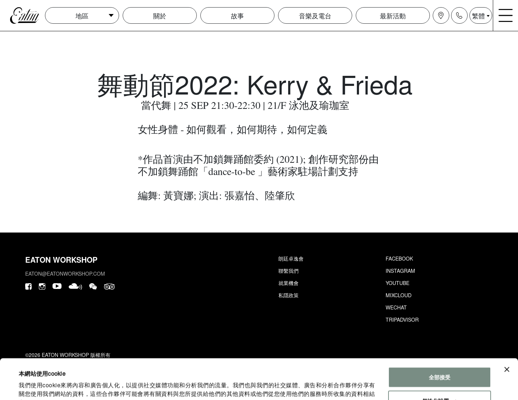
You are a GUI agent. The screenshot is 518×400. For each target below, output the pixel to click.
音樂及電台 (315, 15)
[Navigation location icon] (441, 15)
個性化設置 (440, 364)
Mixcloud (399, 295)
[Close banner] (506, 333)
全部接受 (439, 341)
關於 (159, 15)
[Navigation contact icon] (459, 15)
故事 (237, 15)
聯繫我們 (288, 270)
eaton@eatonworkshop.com (65, 273)
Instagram (400, 270)
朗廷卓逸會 (291, 258)
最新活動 (393, 15)
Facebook (399, 258)
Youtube (397, 282)
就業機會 (288, 282)
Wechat (396, 307)
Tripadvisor (402, 319)
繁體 (478, 15)
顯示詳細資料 (35, 386)
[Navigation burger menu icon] (506, 15)
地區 (82, 15)
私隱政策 (288, 295)
